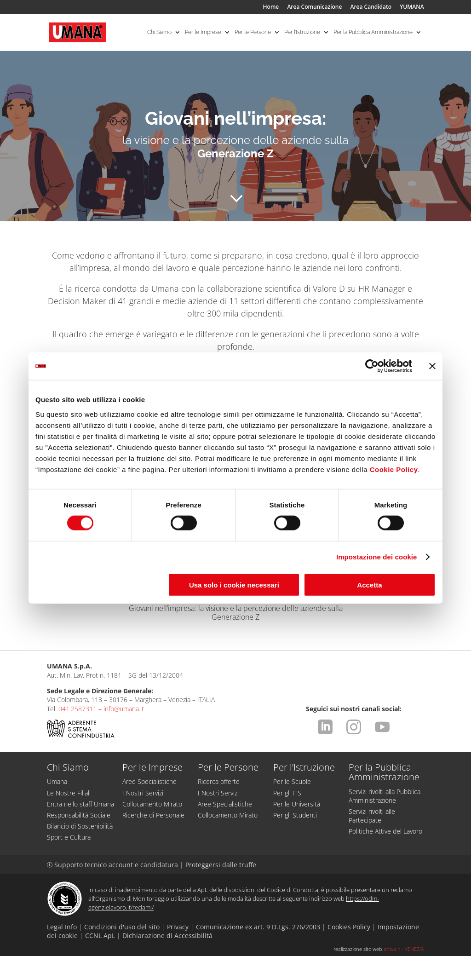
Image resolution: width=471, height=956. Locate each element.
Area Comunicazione (314, 7)
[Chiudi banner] (432, 366)
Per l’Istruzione (302, 32)
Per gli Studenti (295, 815)
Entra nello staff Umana (80, 804)
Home (271, 7)
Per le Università (296, 804)
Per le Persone (253, 32)
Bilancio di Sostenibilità (80, 826)
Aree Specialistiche (149, 781)
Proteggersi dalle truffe (220, 864)
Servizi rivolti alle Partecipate (372, 815)
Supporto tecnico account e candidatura (113, 864)
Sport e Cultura (69, 837)
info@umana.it (123, 708)
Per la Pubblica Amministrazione (373, 32)
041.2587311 (77, 708)
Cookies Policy (348, 926)
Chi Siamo (159, 32)
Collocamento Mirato (152, 804)
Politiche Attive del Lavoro (385, 831)
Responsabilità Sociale (78, 815)
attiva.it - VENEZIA (404, 948)
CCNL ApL (100, 935)
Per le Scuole (292, 781)
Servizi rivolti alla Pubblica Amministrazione (384, 796)
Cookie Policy (394, 469)
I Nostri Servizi (142, 793)
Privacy (178, 926)
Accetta (369, 584)
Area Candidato (371, 7)
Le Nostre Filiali (69, 793)
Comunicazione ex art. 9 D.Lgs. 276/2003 (258, 926)
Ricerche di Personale (153, 815)
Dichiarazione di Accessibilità (167, 935)
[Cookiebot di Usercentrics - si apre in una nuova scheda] (372, 366)
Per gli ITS (287, 793)
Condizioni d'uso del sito (122, 926)
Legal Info (62, 926)
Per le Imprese (203, 32)
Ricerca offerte (219, 781)
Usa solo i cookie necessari (234, 584)
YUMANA (412, 7)
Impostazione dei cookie (376, 557)
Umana (57, 781)
